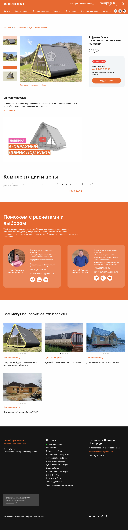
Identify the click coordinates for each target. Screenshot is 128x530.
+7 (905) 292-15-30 (107, 3)
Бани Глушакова (13, 3)
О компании (71, 11)
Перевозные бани (54, 451)
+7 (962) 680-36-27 (38, 269)
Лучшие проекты (41, 11)
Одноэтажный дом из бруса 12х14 (20, 412)
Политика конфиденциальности (29, 516)
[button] (10, 67)
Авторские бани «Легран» (57, 471)
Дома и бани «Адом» (55, 461)
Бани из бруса (52, 475)
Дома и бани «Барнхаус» (57, 465)
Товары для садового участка (59, 485)
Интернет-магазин (89, 11)
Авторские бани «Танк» (56, 458)
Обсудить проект (106, 80)
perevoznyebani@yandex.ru (42, 273)
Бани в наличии (22, 11)
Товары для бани (54, 481)
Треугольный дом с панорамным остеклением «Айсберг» (20, 364)
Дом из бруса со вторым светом (102, 362)
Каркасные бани (53, 478)
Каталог (7, 11)
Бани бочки (51, 448)
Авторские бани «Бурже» (57, 454)
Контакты (106, 11)
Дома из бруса (52, 468)
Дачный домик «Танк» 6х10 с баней (63, 362)
